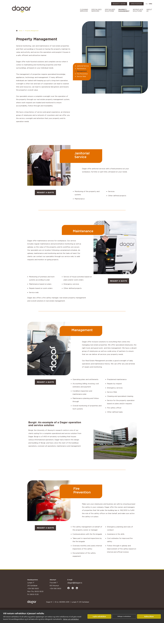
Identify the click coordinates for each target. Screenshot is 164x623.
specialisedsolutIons (110, 10)
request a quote (45, 192)
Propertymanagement (123, 10)
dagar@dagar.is (74, 583)
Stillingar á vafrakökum (124, 616)
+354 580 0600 (33, 588)
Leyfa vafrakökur (99, 616)
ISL (147, 3)
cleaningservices (84, 10)
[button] (84, 10)
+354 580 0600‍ (55, 588)
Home (20, 30)
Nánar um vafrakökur (71, 619)
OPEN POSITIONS (136, 3)
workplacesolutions (138, 10)
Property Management (31, 30)
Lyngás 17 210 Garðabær (32, 584)
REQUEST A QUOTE (119, 3)
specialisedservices (96, 10)
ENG (150, 3)
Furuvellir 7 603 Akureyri (54, 584)
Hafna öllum (149, 616)
